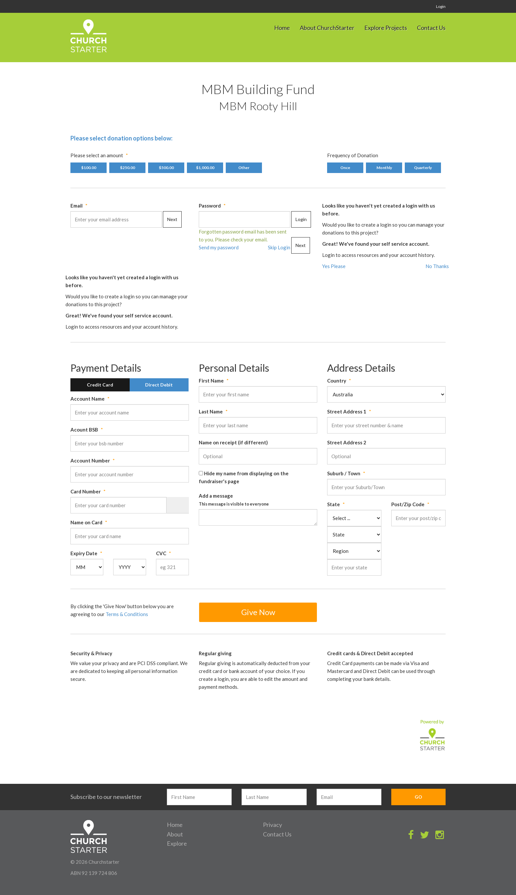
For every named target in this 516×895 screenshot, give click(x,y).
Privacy (272, 824)
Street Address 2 (346, 442)
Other (243, 167)
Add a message (234, 500)
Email (76, 206)
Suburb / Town (343, 473)
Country (336, 381)
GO (418, 797)
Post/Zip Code (408, 504)
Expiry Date (83, 553)
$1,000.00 (205, 167)
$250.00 (127, 167)
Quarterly (423, 167)
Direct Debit (159, 384)
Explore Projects (385, 27)
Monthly (384, 167)
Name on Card (86, 522)
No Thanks (437, 266)
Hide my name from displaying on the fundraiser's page (244, 477)
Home (282, 27)
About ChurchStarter (327, 27)
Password (210, 206)
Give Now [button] (258, 612)
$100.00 (88, 167)
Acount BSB (84, 430)
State (333, 504)
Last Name (211, 411)
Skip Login (279, 247)
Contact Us (431, 27)
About (175, 834)
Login (441, 6)
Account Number (90, 460)
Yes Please (334, 266)
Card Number (85, 491)
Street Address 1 (346, 411)
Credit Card (100, 384)
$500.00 (166, 167)
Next (172, 219)
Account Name (87, 399)
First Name (211, 381)
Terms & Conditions (127, 614)
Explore (177, 843)
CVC (161, 553)
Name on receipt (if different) (233, 442)
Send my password (219, 247)
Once (345, 167)
